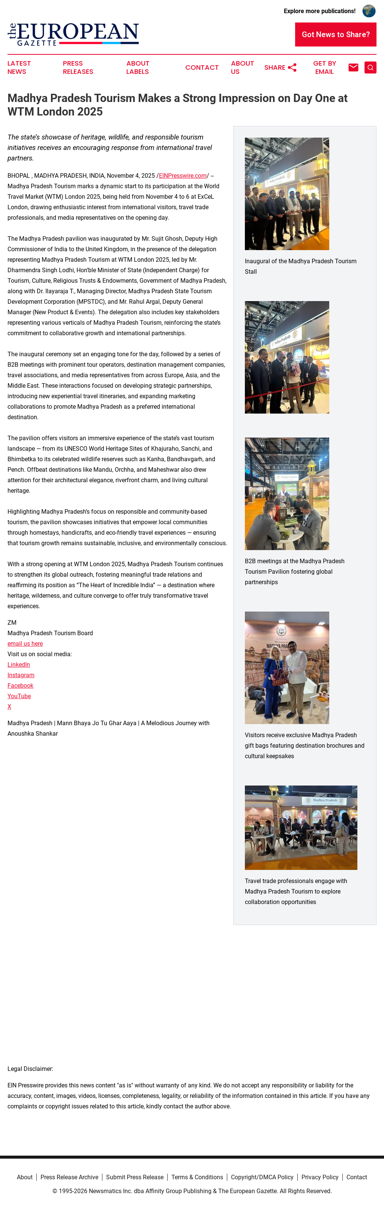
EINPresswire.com (183, 175)
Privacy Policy (320, 1177)
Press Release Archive (69, 1177)
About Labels (138, 67)
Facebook (20, 685)
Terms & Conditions (197, 1177)
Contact (202, 67)
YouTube (19, 696)
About (25, 1177)
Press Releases (78, 67)
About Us (242, 67)
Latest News (19, 67)
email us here (25, 643)
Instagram (21, 675)
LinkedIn (19, 664)
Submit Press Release (135, 1177)
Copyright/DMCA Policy (262, 1177)
